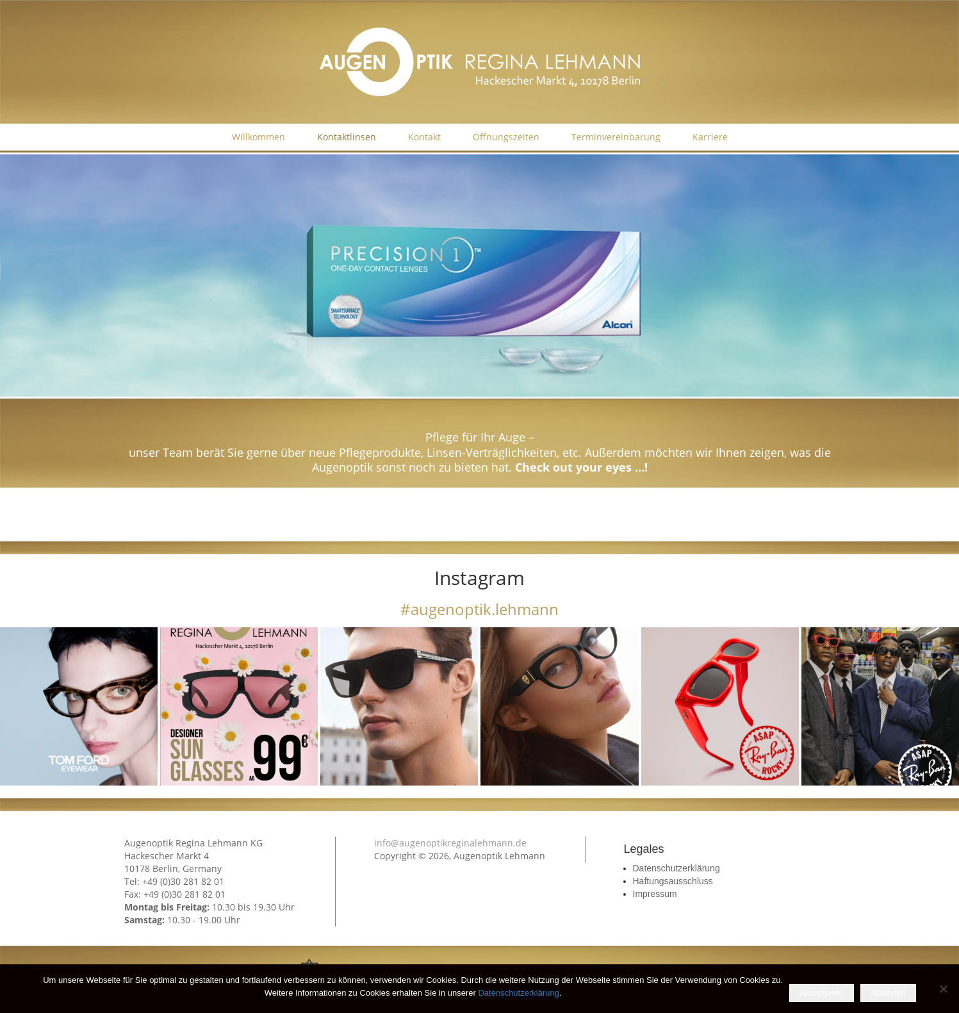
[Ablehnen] (943, 988)
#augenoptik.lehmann (479, 609)
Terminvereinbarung (615, 137)
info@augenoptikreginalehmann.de (450, 843)
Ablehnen (888, 993)
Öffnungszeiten (506, 137)
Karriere (710, 137)
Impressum (655, 894)
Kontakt (424, 137)
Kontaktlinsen (346, 137)
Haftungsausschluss (673, 881)
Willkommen (258, 137)
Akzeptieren (821, 993)
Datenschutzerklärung (676, 868)
